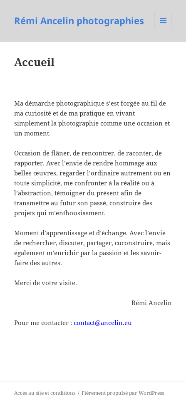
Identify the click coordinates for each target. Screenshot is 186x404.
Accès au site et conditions (44, 393)
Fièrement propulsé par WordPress (123, 393)
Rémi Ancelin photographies (79, 20)
